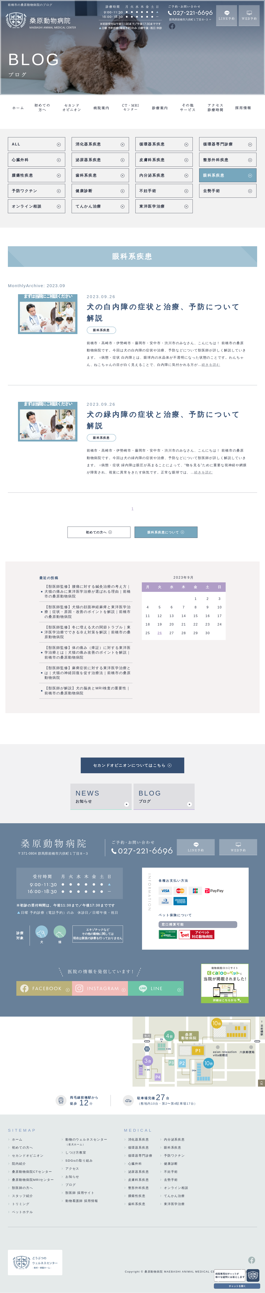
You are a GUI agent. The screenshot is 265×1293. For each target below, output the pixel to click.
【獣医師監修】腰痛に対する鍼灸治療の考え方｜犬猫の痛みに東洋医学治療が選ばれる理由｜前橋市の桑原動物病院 (88, 592)
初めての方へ (96, 532)
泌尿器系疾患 (88, 160)
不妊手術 (148, 191)
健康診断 (84, 191)
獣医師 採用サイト (80, 1193)
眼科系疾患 (213, 175)
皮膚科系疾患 (152, 160)
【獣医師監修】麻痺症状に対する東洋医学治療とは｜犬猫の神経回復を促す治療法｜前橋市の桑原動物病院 (88, 673)
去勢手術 (211, 191)
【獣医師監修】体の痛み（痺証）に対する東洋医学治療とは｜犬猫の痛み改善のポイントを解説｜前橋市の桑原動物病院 (88, 653)
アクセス (72, 1168)
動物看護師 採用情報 (81, 1201)
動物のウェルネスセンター (86, 1142)
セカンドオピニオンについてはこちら (129, 766)
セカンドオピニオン (27, 1155)
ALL (16, 144)
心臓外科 (20, 160)
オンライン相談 (27, 206)
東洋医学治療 (152, 206)
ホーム (17, 1139)
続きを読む (211, 364)
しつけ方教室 (76, 1152)
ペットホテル (22, 1212)
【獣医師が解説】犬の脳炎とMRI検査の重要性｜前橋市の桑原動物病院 (87, 691)
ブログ (145, 801)
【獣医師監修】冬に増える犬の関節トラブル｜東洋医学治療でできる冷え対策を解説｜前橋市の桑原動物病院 (88, 632)
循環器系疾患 (152, 144)
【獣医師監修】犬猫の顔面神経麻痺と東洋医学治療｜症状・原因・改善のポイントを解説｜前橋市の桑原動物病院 (88, 612)
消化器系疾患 (88, 144)
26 (160, 633)
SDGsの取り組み (79, 1160)
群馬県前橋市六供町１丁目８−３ (188, 19)
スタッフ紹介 (22, 1196)
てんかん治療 (88, 206)
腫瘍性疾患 (22, 175)
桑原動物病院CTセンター (32, 1172)
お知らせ (84, 801)
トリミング (21, 1204)
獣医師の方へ (22, 1188)
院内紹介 (19, 1164)
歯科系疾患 (86, 175)
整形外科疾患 (216, 160)
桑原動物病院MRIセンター (33, 1180)
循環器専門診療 (218, 144)
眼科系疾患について (163, 532)
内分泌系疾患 (152, 175)
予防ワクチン (24, 191)
